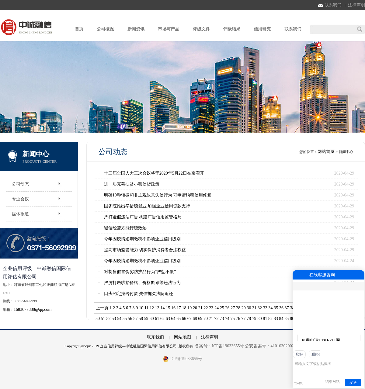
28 (238, 308)
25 (222, 308)
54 (119, 318)
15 (168, 308)
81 (265, 318)
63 (168, 318)
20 (195, 308)
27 (233, 308)
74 (227, 318)
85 (286, 318)
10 (141, 308)
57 (135, 318)
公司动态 (20, 184)
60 (152, 318)
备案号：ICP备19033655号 (219, 346)
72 (216, 318)
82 (270, 318)
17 (179, 308)
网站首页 (326, 151)
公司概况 (105, 29)
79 (254, 318)
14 (163, 308)
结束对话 (332, 382)
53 (114, 318)
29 (244, 308)
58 (141, 318)
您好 (299, 354)
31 (254, 308)
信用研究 (262, 29)
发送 (353, 382)
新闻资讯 (135, 29)
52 (108, 318)
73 (222, 318)
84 (281, 318)
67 (189, 318)
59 (146, 318)
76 (238, 318)
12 (152, 308)
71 (211, 318)
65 (178, 318)
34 (271, 308)
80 (260, 318)
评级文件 (201, 29)
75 (233, 318)
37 (287, 308)
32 (260, 308)
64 (173, 318)
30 (249, 308)
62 (162, 318)
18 (184, 308)
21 (200, 308)
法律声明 (356, 5)
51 (103, 318)
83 (276, 318)
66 (184, 318)
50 (98, 318)
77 (243, 318)
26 (227, 308)
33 (265, 308)
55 (125, 318)
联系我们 (330, 5)
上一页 (102, 308)
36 (281, 308)
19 (189, 308)
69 (200, 318)
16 (173, 308)
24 (216, 308)
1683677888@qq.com (33, 309)
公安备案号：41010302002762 (272, 346)
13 (157, 308)
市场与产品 (168, 29)
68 (195, 318)
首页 (79, 29)
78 (249, 318)
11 (146, 308)
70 (205, 318)
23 (211, 308)
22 (206, 308)
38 (292, 308)
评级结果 (231, 29)
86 (292, 318)
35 (276, 308)
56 (130, 318)
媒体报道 (20, 214)
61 (157, 318)
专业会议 (20, 199)
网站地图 (182, 337)
